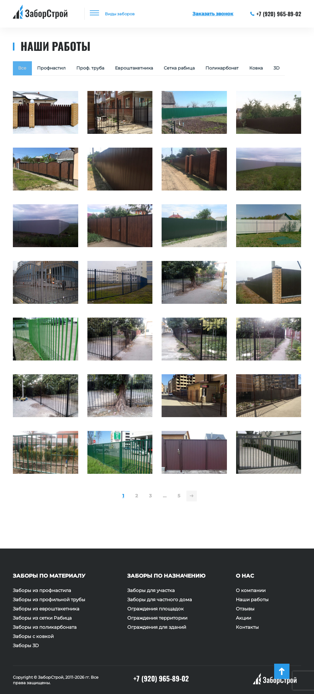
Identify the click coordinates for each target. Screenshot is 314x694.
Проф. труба (94, 69)
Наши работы (252, 599)
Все (23, 69)
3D (22, 84)
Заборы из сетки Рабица (42, 618)
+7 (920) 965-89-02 (276, 14)
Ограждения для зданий (156, 627)
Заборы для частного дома (159, 599)
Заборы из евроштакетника (46, 609)
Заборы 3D (26, 645)
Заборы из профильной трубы (49, 599)
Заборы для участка (151, 590)
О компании (251, 590)
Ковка (272, 69)
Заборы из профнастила (42, 590)
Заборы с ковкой (33, 636)
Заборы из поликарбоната (45, 627)
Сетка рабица (189, 69)
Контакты (247, 627)
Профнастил (54, 69)
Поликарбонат (235, 69)
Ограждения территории (157, 618)
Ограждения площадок (155, 609)
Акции (243, 618)
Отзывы (245, 609)
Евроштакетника (141, 69)
